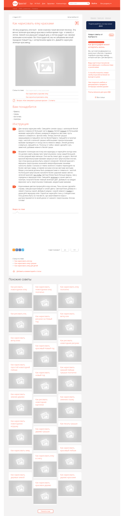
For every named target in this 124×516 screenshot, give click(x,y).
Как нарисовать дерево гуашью (43, 430)
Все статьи (101, 97)
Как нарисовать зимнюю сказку (67, 398)
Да (65, 250)
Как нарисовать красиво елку (37, 94)
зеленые (54, 177)
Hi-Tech (37, 3)
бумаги (50, 131)
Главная (15, 8)
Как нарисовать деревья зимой (18, 476)
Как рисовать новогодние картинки (42, 402)
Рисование (35, 8)
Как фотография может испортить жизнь (99, 45)
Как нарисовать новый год (43, 374)
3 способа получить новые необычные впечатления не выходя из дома (99, 75)
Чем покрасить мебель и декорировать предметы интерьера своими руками (98, 84)
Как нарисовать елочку (23, 261)
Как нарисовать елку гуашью (25, 263)
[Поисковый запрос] (79, 3)
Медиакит (93, 18)
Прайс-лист (100, 18)
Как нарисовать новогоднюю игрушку (18, 424)
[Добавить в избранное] (76, 23)
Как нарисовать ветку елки (18, 339)
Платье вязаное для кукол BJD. (99, 92)
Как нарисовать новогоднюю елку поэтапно (44, 289)
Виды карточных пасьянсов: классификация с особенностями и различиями (100, 65)
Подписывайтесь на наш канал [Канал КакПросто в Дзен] (100, 25)
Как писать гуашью (69, 423)
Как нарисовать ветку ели (67, 315)
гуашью (63, 131)
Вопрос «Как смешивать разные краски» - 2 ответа (36, 100)
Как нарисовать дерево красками (68, 476)
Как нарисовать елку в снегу (45, 457)
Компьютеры (61, 3)
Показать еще (45, 511)
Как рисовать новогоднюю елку (19, 288)
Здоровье (50, 3)
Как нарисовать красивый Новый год (45, 347)
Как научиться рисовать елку (37, 97)
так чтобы (37, 175)
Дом (43, 3)
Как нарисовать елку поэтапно (69, 288)
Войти (94, 3)
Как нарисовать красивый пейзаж (68, 449)
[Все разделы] (105, 3)
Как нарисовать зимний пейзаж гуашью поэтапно (68, 370)
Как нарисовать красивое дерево (43, 484)
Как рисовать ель (18, 313)
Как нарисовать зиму (20, 450)
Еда (31, 3)
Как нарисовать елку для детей (26, 266)
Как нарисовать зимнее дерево (18, 395)
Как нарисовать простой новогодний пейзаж (20, 367)
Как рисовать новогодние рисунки (69, 341)
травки (69, 191)
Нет (74, 250)
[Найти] (88, 3)
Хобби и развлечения (24, 8)
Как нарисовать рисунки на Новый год (44, 319)
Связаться (108, 18)
